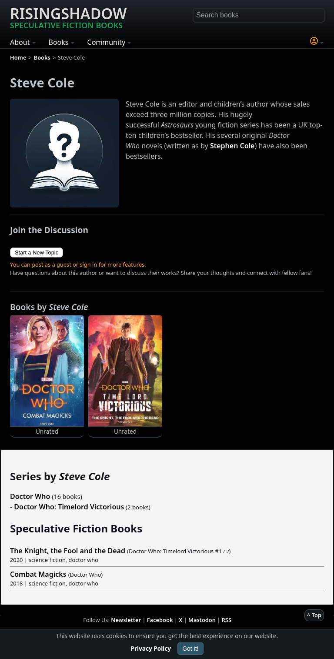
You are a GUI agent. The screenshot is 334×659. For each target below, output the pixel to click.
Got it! (190, 648)
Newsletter (126, 620)
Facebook (160, 620)
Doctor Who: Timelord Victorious (69, 507)
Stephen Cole (232, 146)
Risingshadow (68, 16)
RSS (226, 620)
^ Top (314, 615)
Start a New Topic (36, 252)
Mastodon (202, 620)
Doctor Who (30, 496)
